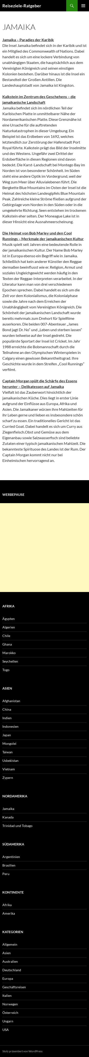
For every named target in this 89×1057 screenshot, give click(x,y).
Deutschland (11, 970)
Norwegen (10, 1004)
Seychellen (10, 661)
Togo (5, 670)
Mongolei (9, 743)
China (6, 709)
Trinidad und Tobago (17, 826)
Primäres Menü (83, 5)
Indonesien (10, 726)
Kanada (8, 817)
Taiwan (7, 752)
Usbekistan (10, 761)
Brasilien (8, 865)
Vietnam (8, 769)
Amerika (8, 913)
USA (5, 1030)
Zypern (7, 778)
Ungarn (7, 1021)
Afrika (7, 905)
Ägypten (8, 619)
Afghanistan (11, 701)
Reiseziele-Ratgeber (21, 5)
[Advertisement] (44, 547)
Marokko (9, 653)
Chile (6, 636)
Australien (10, 961)
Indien (7, 718)
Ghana (7, 644)
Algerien (8, 627)
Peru (5, 874)
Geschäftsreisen (14, 987)
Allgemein (9, 944)
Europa (7, 978)
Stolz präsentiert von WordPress (22, 1051)
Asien (6, 953)
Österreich (10, 1013)
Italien (7, 996)
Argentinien (11, 857)
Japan (6, 735)
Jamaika (8, 809)
